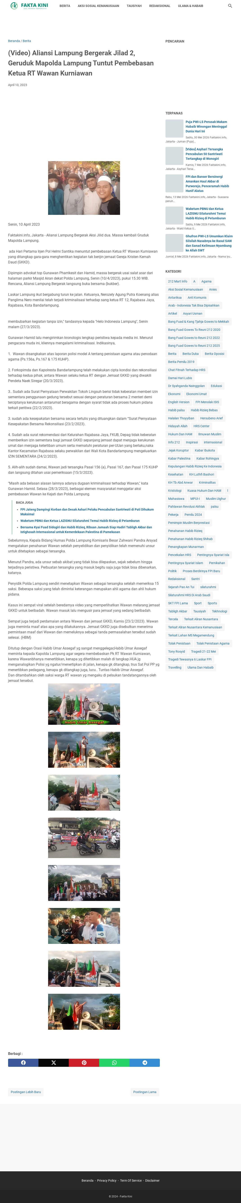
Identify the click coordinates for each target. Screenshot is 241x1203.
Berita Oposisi (214, 354)
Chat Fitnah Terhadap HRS (186, 370)
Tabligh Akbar (177, 611)
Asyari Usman (192, 313)
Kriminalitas (207, 482)
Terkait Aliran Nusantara (201, 619)
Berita (172, 354)
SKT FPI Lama (178, 603)
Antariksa (175, 297)
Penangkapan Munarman (186, 547)
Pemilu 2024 (193, 514)
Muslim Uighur (216, 498)
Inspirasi (192, 442)
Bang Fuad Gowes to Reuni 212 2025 (194, 345)
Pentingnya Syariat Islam (185, 563)
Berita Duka (191, 354)
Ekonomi (174, 394)
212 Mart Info (177, 281)
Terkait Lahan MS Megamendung (191, 635)
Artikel (172, 313)
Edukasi (216, 386)
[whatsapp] (114, 1063)
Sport (198, 603)
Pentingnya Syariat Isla (213, 555)
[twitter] (53, 1063)
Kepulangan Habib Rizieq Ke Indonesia (195, 466)
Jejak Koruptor (178, 450)
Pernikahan (217, 563)
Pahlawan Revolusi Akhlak (186, 506)
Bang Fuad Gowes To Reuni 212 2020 (194, 329)
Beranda (88, 1180)
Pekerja (173, 514)
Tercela (173, 619)
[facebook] (23, 1063)
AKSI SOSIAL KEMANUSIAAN (98, 6)
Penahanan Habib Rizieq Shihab (190, 539)
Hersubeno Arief (211, 418)
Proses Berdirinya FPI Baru (201, 571)
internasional (213, 442)
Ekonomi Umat (196, 394)
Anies (213, 289)
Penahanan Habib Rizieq (185, 531)
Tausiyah (199, 611)
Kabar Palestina (179, 458)
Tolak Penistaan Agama (213, 643)
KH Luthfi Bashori (201, 474)
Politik (172, 571)
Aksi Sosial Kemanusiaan (185, 289)
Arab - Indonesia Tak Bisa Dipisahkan (193, 305)
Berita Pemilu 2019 (181, 362)
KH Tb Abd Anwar (180, 482)
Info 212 (174, 442)
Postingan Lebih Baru (26, 1092)
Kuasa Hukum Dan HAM (204, 490)
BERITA (65, 6)
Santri (195, 579)
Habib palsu (176, 410)
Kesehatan (175, 474)
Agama (206, 281)
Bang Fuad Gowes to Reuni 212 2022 (194, 338)
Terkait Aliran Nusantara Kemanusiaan (195, 627)
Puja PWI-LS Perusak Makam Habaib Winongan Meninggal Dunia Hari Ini (206, 126)
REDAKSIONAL (159, 6)
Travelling (174, 667)
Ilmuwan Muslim (209, 434)
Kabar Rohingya (207, 458)
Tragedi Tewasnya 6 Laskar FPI (190, 659)
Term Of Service (131, 1180)
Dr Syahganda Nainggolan (186, 386)
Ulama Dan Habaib (200, 667)
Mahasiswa (176, 498)
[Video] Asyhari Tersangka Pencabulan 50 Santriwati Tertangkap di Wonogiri (204, 153)
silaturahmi (208, 587)
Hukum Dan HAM (180, 434)
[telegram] (144, 1063)
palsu (215, 506)
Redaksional (176, 579)
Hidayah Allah (177, 426)
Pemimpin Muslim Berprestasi (189, 523)
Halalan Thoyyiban (181, 418)
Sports (212, 603)
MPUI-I (195, 498)
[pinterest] (84, 1063)
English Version (179, 402)
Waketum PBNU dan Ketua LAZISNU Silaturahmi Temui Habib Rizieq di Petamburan (80, 521)
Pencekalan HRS (179, 555)
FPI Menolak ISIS (207, 402)
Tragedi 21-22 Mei (203, 651)
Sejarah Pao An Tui (181, 587)
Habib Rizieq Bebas (204, 410)
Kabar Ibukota (205, 450)
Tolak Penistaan (179, 643)
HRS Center (202, 426)
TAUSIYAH (134, 6)
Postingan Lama (144, 1092)
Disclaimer (152, 1180)
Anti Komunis (197, 297)
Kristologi (174, 490)
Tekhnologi (219, 611)
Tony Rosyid (176, 651)
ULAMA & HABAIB (190, 6)
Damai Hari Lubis (180, 378)
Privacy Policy (106, 1180)
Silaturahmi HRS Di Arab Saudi (189, 595)
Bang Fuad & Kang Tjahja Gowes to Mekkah (198, 321)
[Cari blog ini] (230, 6)
